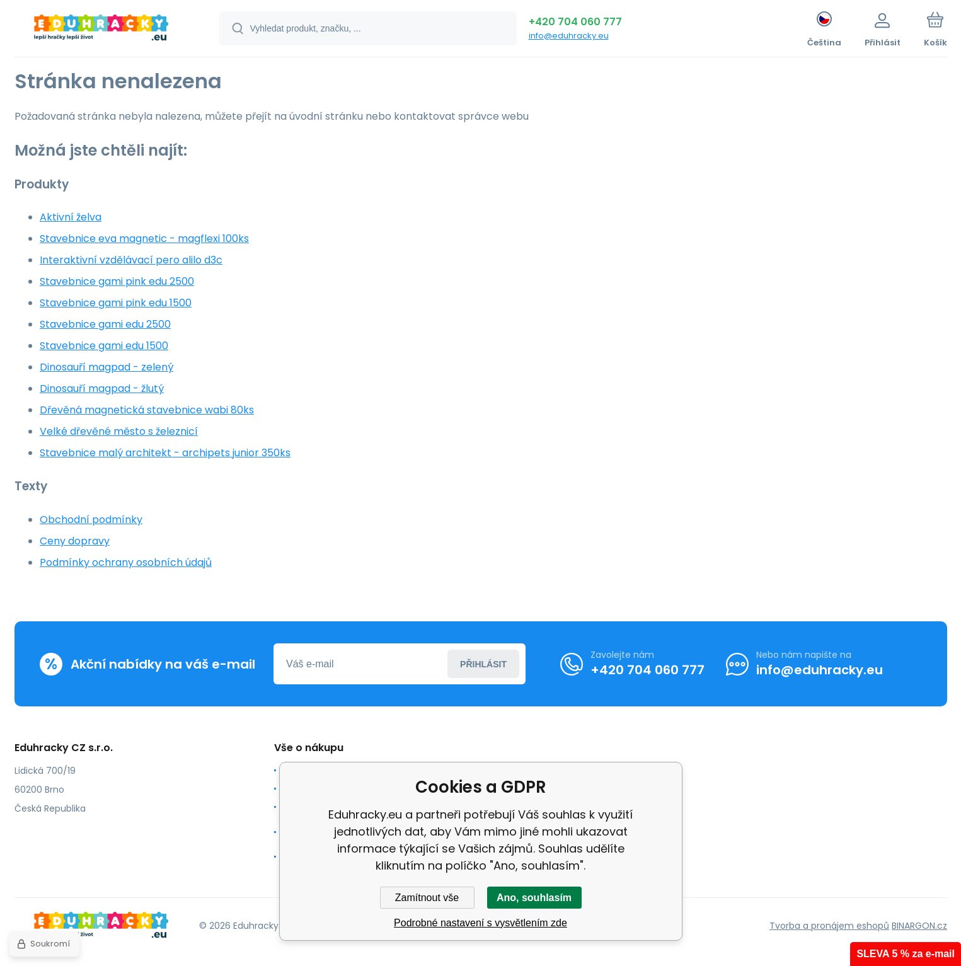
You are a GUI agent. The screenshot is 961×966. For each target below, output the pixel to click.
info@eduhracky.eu (569, 36)
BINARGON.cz (919, 925)
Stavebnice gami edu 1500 (104, 345)
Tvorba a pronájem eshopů (829, 925)
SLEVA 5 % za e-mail (905, 953)
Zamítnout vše (427, 897)
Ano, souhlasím (534, 897)
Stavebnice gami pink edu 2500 (117, 281)
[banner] (101, 30)
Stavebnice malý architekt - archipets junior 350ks (165, 453)
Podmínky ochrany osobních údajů (126, 562)
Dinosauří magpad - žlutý (102, 388)
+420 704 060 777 (575, 21)
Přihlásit (483, 663)
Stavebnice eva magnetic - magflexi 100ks (144, 238)
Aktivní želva (70, 217)
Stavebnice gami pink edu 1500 (116, 303)
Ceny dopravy (75, 541)
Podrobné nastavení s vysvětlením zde (480, 922)
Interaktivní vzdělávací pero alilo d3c (131, 260)
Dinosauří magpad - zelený (106, 367)
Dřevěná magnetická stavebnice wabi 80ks (147, 410)
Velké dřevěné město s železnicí (119, 431)
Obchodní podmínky (91, 519)
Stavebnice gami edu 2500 (105, 324)
